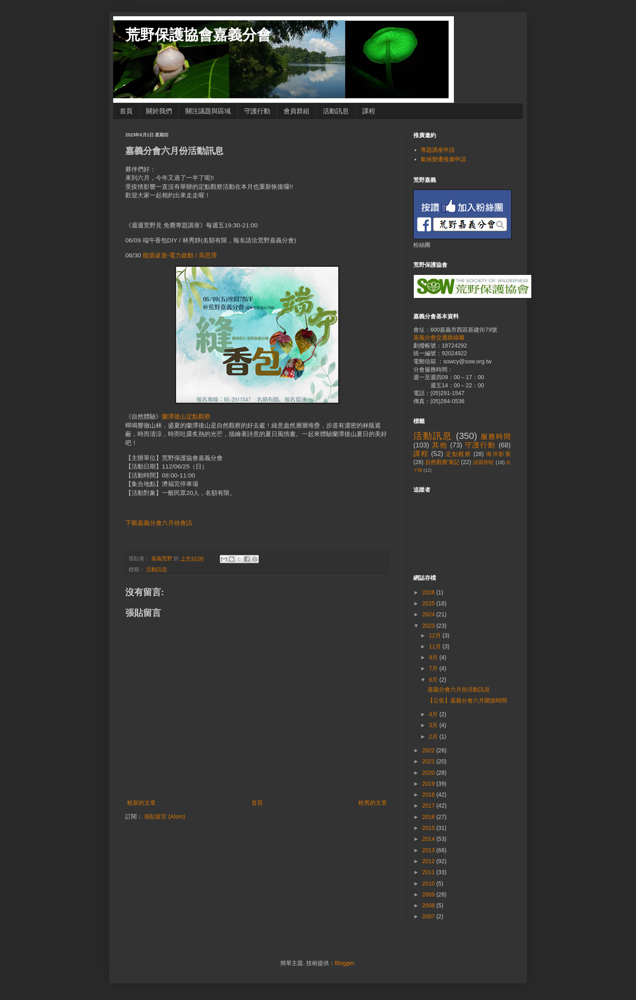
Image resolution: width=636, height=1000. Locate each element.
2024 (429, 614)
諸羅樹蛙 (483, 462)
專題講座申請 (438, 150)
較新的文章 (141, 802)
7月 (434, 668)
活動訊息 (336, 111)
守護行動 (257, 111)
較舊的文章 (373, 802)
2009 (429, 894)
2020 (429, 772)
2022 (429, 750)
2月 (434, 736)
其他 (439, 445)
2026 (429, 592)
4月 (434, 714)
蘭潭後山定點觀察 (186, 416)
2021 (429, 761)
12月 (435, 635)
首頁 (126, 111)
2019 (429, 783)
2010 (429, 883)
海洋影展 (498, 454)
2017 (429, 805)
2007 (429, 916)
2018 (429, 794)
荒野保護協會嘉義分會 (198, 34)
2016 (429, 817)
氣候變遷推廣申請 (443, 159)
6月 (434, 679)
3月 (434, 725)
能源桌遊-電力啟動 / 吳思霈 (180, 255)
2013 (429, 850)
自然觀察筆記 (442, 462)
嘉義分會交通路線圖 (438, 337)
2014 (429, 839)
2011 (429, 872)
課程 (368, 111)
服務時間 (496, 437)
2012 (429, 861)
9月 (434, 657)
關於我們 (159, 111)
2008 (429, 905)
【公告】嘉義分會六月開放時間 (467, 700)
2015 (429, 828)
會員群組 (296, 111)
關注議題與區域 (208, 111)
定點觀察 (458, 454)
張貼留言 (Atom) (164, 816)
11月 (435, 646)
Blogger (344, 963)
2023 (429, 625)
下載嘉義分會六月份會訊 (158, 522)
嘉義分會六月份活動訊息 (459, 689)
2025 (429, 603)
